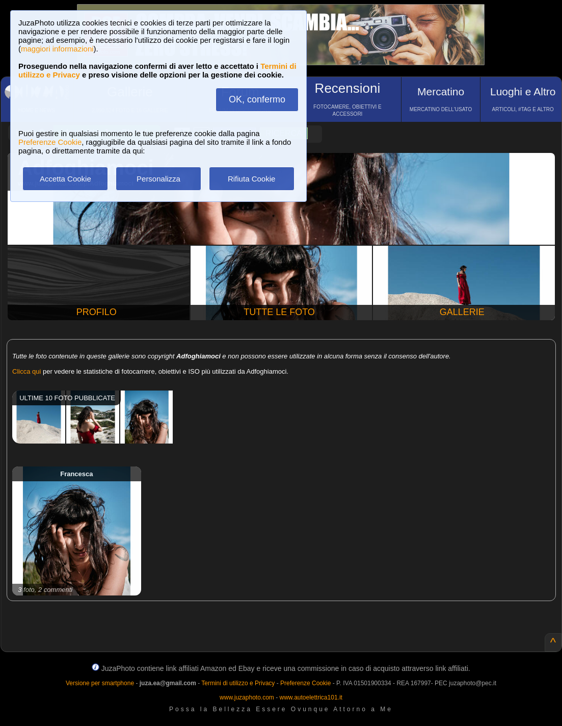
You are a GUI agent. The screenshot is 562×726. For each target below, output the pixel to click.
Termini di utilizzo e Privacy (238, 683)
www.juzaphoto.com (247, 697)
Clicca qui (26, 371)
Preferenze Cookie (50, 142)
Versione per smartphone (100, 683)
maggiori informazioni (57, 48)
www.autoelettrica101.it (310, 697)
